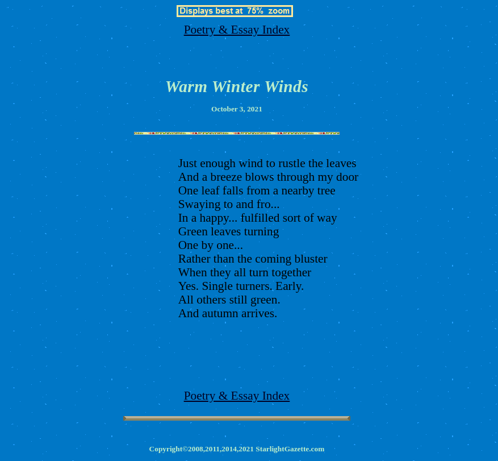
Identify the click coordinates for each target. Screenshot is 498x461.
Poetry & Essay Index (237, 29)
